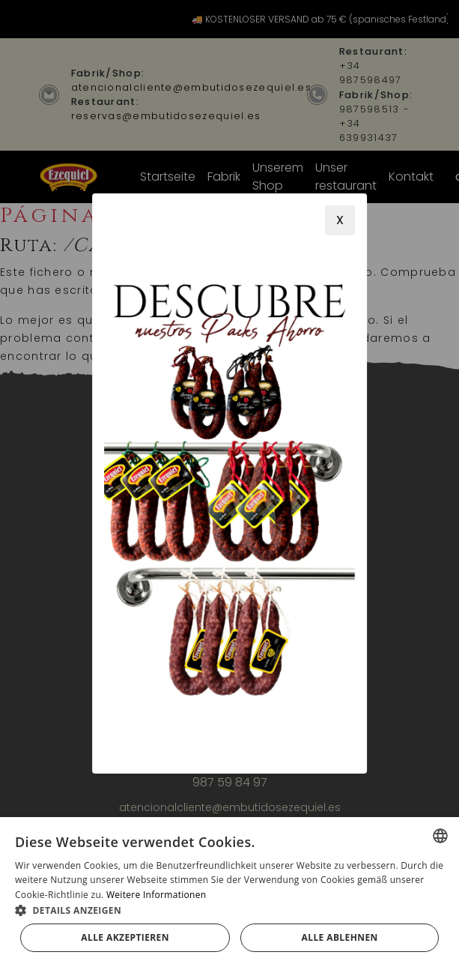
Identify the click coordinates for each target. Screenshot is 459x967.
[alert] (229, 892)
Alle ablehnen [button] (340, 937)
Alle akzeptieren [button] (125, 937)
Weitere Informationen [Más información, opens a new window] (156, 894)
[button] (229, 910)
